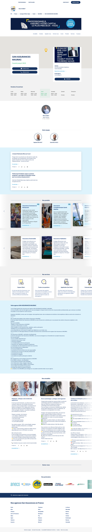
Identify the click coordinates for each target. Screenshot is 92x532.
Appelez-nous (48, 33)
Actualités (35, 33)
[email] (27, 166)
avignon (46, 520)
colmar (73, 515)
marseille (73, 509)
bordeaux (46, 513)
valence (18, 520)
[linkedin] (24, 166)
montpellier (46, 511)
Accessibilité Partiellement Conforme (48, 530)
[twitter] (21, 166)
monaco (46, 518)
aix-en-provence (18, 513)
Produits (67, 33)
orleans (18, 511)
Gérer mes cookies (64, 529)
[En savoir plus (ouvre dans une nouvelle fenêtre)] (46, 24)
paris (18, 507)
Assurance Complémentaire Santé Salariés (60, 207)
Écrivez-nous (56, 33)
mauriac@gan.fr (58, 75)
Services (72, 33)
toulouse (46, 507)
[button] (4, 211)
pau (46, 515)
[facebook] (19, 166)
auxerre (18, 522)
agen (18, 518)
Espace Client (75, 2)
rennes (73, 520)
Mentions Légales (27, 530)
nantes (73, 511)
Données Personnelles (36, 530)
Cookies (58, 530)
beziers (46, 522)
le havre (73, 507)
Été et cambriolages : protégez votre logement (53, 398)
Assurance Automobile (29, 238)
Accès (62, 33)
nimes (73, 513)
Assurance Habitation (60, 238)
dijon (18, 515)
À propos (78, 33)
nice (18, 509)
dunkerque (73, 518)
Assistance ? (66, 2)
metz (46, 509)
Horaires (41, 33)
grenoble (73, 522)
